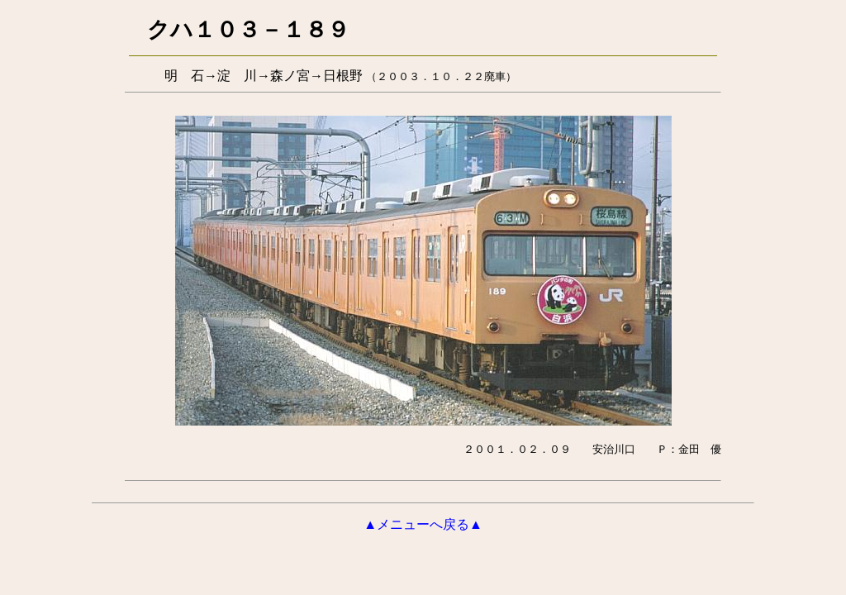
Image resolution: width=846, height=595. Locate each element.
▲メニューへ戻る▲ (423, 524)
